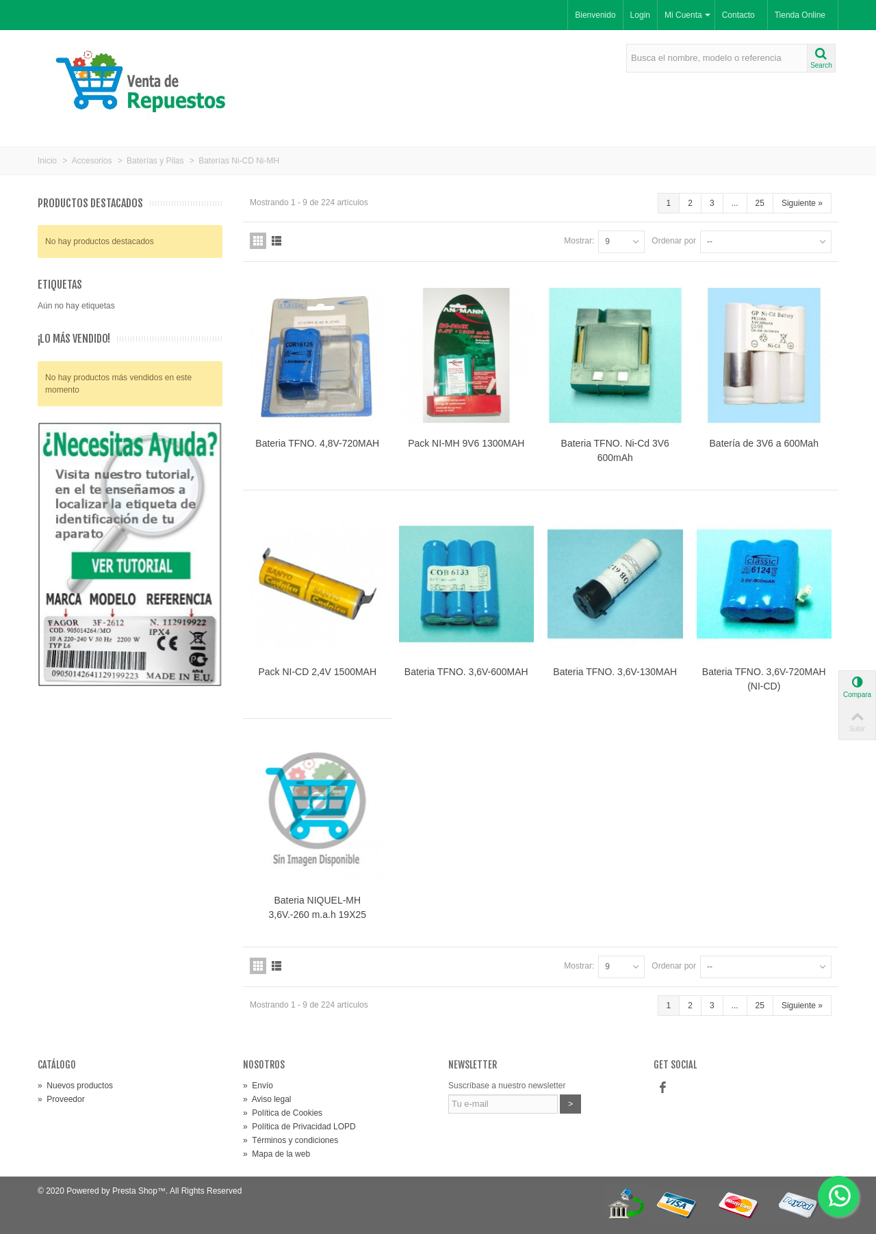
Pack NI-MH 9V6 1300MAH (466, 443)
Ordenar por (674, 241)
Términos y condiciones (290, 1140)
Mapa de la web (276, 1154)
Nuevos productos (75, 1085)
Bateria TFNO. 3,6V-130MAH (615, 671)
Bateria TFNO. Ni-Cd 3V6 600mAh (615, 450)
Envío (258, 1085)
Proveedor (61, 1099)
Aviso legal (267, 1099)
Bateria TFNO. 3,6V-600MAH (466, 671)
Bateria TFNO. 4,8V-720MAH (317, 443)
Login (640, 15)
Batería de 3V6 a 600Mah (764, 443)
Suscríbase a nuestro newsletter (506, 1085)
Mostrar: (579, 241)
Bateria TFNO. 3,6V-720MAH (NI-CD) (764, 679)
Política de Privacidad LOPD (299, 1126)
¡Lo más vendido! (74, 338)
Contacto (738, 15)
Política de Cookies (282, 1113)
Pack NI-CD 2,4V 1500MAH (317, 671)
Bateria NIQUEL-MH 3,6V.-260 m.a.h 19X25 (317, 907)
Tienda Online (800, 15)
